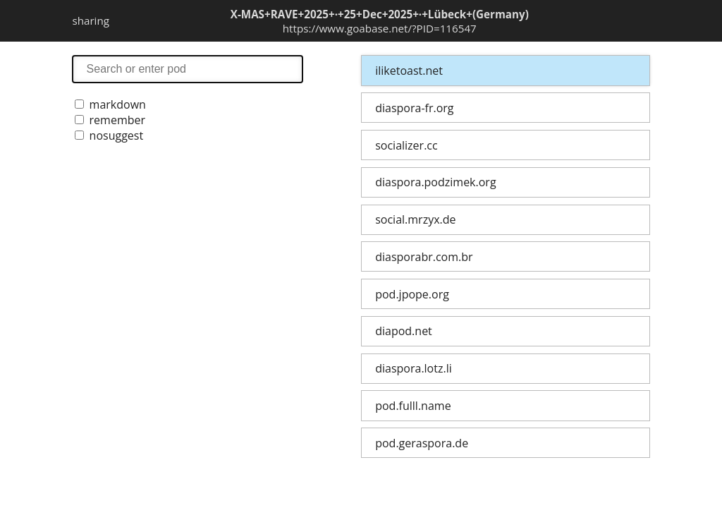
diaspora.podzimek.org (435, 182)
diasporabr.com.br (423, 257)
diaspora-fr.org (414, 108)
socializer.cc (406, 145)
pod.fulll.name (413, 405)
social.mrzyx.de (415, 219)
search (187, 69)
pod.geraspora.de (421, 443)
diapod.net (403, 331)
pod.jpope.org (412, 294)
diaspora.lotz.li (413, 368)
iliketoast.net (409, 70)
